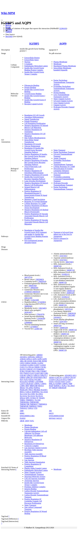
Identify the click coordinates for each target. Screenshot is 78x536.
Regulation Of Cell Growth (34, 115)
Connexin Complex (31, 446)
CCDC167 (58, 377)
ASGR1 (30, 361)
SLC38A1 (39, 394)
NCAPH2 (29, 388)
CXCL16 (58, 379)
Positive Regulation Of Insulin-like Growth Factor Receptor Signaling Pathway (35, 156)
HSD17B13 (42, 377)
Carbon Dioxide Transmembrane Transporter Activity (36, 492)
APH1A (29, 359)
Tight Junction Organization (34, 462)
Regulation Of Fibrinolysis (34, 444)
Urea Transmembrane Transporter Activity (61, 96)
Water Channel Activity (62, 99)
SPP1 (28, 398)
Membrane (57, 64)
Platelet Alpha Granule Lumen (35, 468)
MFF (27, 386)
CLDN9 (43, 365)
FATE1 (51, 382)
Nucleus (27, 62)
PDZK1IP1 (24, 390)
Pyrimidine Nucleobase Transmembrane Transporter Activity (63, 88)
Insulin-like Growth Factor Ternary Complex (34, 73)
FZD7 (63, 382)
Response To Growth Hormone (35, 201)
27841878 (40, 314)
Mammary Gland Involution (34, 199)
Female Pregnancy (31, 121)
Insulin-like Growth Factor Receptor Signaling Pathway (34, 178)
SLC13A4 (23, 394)
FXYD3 (57, 382)
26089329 (70, 293)
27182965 (41, 302)
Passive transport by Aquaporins (60, 239)
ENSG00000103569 (56, 416)
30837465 (69, 262)
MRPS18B (34, 386)
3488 (21, 411)
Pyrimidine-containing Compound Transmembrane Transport (63, 179)
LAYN (22, 384)
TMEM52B (24, 406)
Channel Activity (59, 105)
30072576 (28, 277)
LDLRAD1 (29, 384)
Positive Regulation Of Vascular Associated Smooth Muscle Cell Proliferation (36, 216)
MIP (70, 384)
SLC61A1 (39, 396)
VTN (35, 408)
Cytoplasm (28, 64)
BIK (40, 361)
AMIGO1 (39, 357)
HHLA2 (52, 384)
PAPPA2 (37, 388)
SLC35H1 (31, 394)
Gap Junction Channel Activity (35, 448)
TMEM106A (24, 402)
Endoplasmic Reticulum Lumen (36, 66)
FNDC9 (26, 373)
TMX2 (39, 406)
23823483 (42, 308)
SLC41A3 (31, 396)
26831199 (28, 298)
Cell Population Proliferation (35, 123)
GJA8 (36, 373)
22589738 (38, 329)
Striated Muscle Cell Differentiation (32, 188)
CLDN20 (23, 365)
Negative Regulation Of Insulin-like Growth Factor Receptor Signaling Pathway (36, 162)
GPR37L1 (44, 375)
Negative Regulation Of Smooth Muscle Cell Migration (36, 126)
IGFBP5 (34, 43)
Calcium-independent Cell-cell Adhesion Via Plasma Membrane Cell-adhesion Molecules (35, 434)
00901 (22, 413)
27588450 (28, 292)
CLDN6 (30, 365)
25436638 (40, 318)
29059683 (39, 279)
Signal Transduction (31, 119)
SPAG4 (22, 398)
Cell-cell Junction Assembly (34, 479)
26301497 (28, 312)
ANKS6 (23, 359)
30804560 (34, 288)
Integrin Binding (30, 489)
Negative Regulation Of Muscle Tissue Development (36, 207)
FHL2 (38, 371)
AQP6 (39, 359)
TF (37, 398)
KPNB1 (31, 382)
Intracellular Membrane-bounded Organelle (62, 69)
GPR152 (36, 375)
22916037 (57, 317)
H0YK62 (52, 418)
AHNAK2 (31, 357)
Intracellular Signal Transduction (31, 141)
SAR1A (28, 392)
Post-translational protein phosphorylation (33, 242)
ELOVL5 (23, 369)
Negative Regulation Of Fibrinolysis (33, 441)
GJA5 (32, 373)
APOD (51, 377)
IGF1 (22, 379)
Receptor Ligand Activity (33, 104)
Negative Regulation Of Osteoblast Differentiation (33, 172)
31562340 (34, 300)
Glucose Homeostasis (32, 146)
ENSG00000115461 (27, 416)
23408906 (28, 323)
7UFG (31, 421)
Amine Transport (59, 158)
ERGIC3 (30, 369)
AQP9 (62, 43)
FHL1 (34, 371)
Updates (8, 32)
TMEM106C (34, 402)
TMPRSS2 (33, 406)
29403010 (42, 281)
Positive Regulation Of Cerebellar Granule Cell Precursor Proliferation (33, 501)
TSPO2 (30, 408)
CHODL (34, 363)
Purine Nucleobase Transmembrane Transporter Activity (63, 82)
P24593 (22, 418)
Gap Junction (29, 460)
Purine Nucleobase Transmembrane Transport (63, 188)
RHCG (22, 392)
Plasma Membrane (60, 62)
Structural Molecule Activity (34, 476)
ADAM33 (68, 375)
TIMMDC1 (30, 400)
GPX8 (35, 377)
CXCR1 (43, 367)
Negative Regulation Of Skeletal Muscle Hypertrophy (36, 211)
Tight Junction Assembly (33, 454)
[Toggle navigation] (2, 20)
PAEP (51, 386)
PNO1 (31, 390)
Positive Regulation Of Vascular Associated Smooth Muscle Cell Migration (36, 222)
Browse (8, 25)
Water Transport (59, 150)
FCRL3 (22, 371)
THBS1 (22, 400)
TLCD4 (37, 400)
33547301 (63, 256)
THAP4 (42, 398)
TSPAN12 (23, 408)
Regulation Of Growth (32, 144)
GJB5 (46, 373)
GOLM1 (23, 375)
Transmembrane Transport (63, 164)
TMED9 (55, 388)
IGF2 (26, 379)
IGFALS (31, 379)
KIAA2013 (24, 382)
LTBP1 (22, 386)
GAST (68, 382)
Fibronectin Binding (31, 85)
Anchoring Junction (31, 481)
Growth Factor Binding (32, 94)
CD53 (22, 363)
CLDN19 (66, 377)
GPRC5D (29, 377)
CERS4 (27, 363)
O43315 (59, 418)
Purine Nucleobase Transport (64, 152)
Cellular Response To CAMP (35, 203)
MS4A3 (41, 386)
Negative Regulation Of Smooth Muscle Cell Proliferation (36, 184)
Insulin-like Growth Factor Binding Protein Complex (34, 69)
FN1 (21, 373)
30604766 (32, 286)
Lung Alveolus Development (35, 181)
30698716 (57, 266)
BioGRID (9, 36)
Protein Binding (30, 87)
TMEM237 (34, 404)
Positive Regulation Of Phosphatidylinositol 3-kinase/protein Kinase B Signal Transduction (35, 194)
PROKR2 (37, 390)
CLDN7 (36, 365)
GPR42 (22, 377)
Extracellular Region (32, 58)
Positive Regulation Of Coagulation (32, 465)
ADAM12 (23, 357)
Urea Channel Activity (61, 103)
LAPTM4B (39, 382)
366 (50, 411)
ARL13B (23, 361)
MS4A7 (23, 388)
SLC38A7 (71, 386)
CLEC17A (24, 367)
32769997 (34, 327)
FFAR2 (28, 371)
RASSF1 (44, 390)
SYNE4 (33, 398)
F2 (35, 369)
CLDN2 (40, 363)
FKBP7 (44, 371)
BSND (44, 361)
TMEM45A (42, 404)
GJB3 (41, 373)
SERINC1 (57, 386)
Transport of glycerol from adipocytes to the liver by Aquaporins (63, 234)
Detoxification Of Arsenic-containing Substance (63, 170)
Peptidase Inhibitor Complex (34, 487)
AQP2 (34, 359)
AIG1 (74, 375)
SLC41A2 (23, 396)
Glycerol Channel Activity (63, 101)
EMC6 (70, 379)
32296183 (63, 28)
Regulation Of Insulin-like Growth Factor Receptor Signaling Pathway (34, 150)
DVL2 (65, 379)
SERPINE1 (35, 392)
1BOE (22, 421)
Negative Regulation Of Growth (36, 175)
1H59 (27, 421)
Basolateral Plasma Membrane (64, 66)
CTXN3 (52, 379)
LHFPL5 (65, 384)
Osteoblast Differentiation (33, 117)
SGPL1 (64, 386)
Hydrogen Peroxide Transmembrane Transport (63, 184)
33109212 (65, 274)
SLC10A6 (44, 392)
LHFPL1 (37, 384)
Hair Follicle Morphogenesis (34, 138)
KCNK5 (38, 379)
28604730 (57, 326)
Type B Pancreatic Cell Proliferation (32, 168)
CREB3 (37, 367)
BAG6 (35, 361)
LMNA (43, 384)
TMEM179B (24, 404)
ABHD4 (39, 355)
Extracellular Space (31, 60)
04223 (51, 413)
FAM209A (40, 369)
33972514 (68, 309)
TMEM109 (62, 388)
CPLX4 (31, 367)
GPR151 (30, 375)
